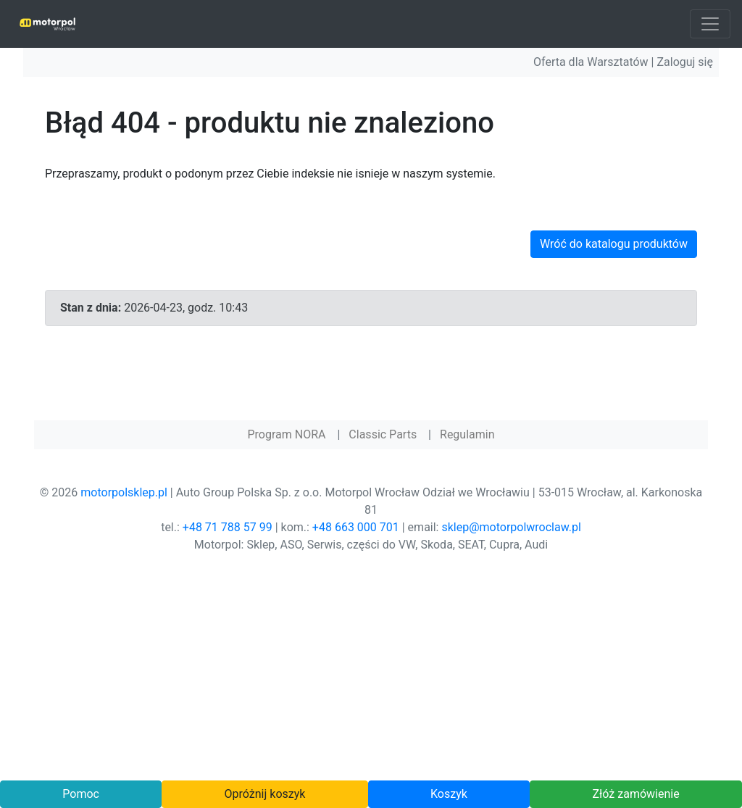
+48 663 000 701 (355, 527)
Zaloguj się (684, 62)
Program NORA (286, 434)
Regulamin (467, 434)
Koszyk (448, 794)
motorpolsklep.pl (123, 492)
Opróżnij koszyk (265, 794)
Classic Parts (383, 434)
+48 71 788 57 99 (227, 527)
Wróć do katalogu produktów (614, 244)
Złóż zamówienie (635, 794)
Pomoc (80, 794)
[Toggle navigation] (710, 23)
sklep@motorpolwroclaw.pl (510, 527)
